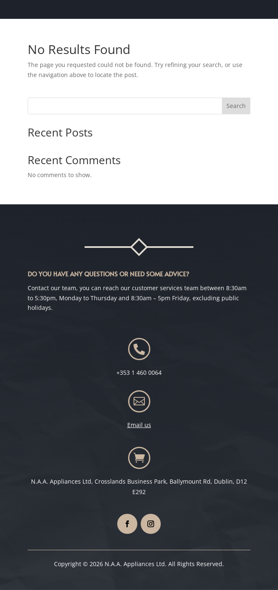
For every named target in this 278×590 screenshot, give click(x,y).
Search (236, 106)
